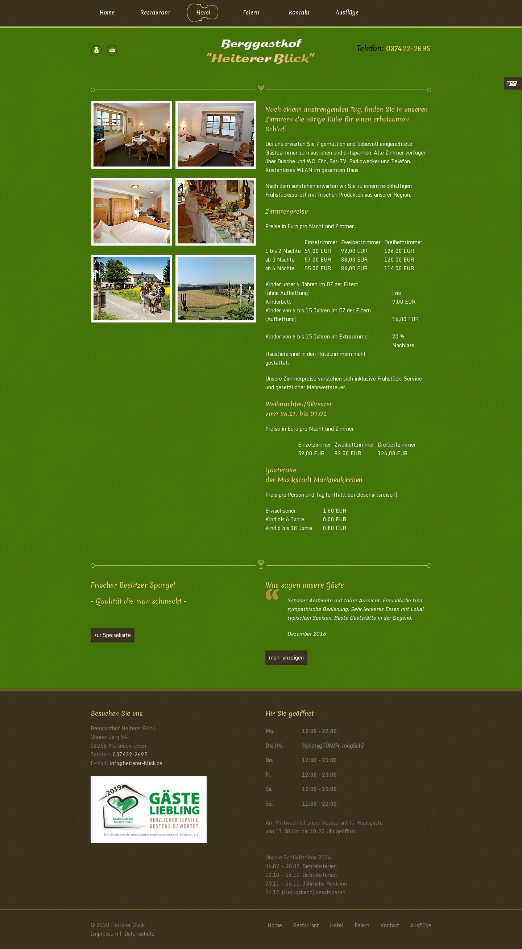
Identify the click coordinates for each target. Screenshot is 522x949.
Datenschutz (139, 933)
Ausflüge (347, 12)
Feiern (251, 12)
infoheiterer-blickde (136, 763)
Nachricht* (451, 139)
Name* (446, 97)
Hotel (203, 12)
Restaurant (155, 12)
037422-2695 (408, 48)
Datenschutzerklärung (462, 199)
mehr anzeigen (286, 657)
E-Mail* (447, 118)
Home (107, 12)
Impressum (104, 933)
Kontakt (299, 12)
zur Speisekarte (112, 635)
